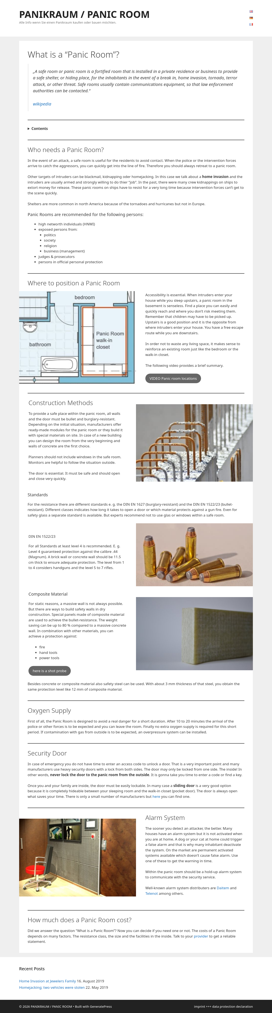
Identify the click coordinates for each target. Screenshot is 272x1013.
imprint (199, 1006)
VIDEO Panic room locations (173, 378)
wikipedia (42, 104)
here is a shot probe (50, 670)
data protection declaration (232, 1006)
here (156, 796)
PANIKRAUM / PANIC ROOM (84, 14)
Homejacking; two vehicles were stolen (52, 987)
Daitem (223, 887)
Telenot (152, 893)
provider (201, 936)
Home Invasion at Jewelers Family (47, 981)
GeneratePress (101, 1006)
